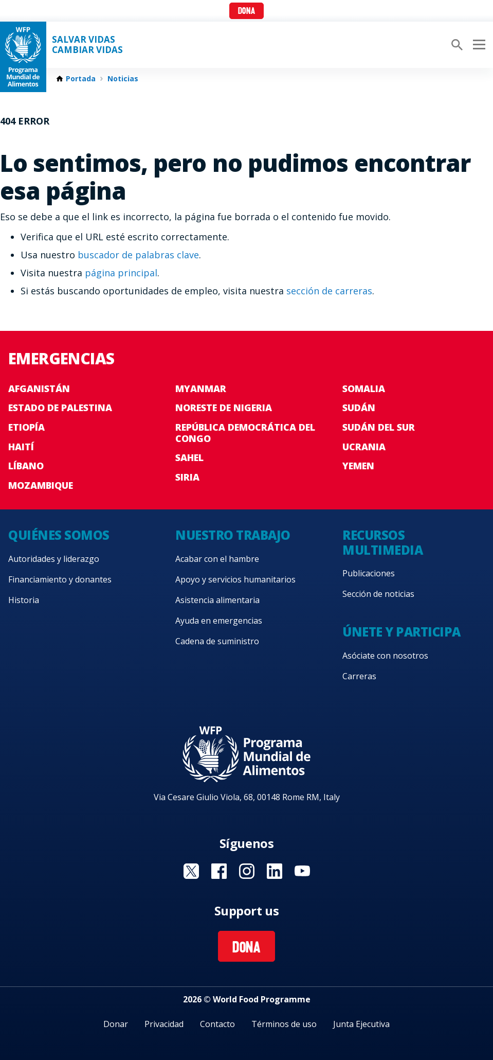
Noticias (122, 78)
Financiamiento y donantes (60, 579)
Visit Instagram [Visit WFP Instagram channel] (246, 871)
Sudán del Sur (378, 427)
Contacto (217, 1024)
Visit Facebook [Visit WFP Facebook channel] (219, 871)
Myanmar (200, 388)
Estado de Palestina (60, 407)
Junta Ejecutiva (361, 1024)
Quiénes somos (58, 534)
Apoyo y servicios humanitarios (235, 579)
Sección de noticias (378, 593)
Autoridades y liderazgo (53, 558)
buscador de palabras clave (138, 255)
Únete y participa (401, 631)
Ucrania (364, 446)
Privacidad (164, 1024)
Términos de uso (284, 1024)
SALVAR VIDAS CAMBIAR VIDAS (87, 44)
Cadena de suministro (217, 641)
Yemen (358, 466)
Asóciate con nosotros (385, 655)
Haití (21, 446)
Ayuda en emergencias (218, 620)
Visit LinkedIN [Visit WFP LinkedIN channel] (274, 871)
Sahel (189, 457)
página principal (121, 273)
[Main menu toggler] (477, 44)
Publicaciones (368, 573)
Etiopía (26, 427)
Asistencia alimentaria (217, 600)
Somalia (363, 388)
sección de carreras (329, 291)
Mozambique (40, 485)
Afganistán (39, 388)
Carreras (359, 676)
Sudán (358, 407)
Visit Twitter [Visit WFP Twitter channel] (191, 871)
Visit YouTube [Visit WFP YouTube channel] (302, 871)
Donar (115, 1024)
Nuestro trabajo (232, 534)
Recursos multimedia (382, 542)
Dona (246, 11)
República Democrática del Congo (245, 433)
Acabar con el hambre (217, 558)
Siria (187, 477)
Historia (23, 600)
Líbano (26, 466)
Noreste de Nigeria (223, 407)
